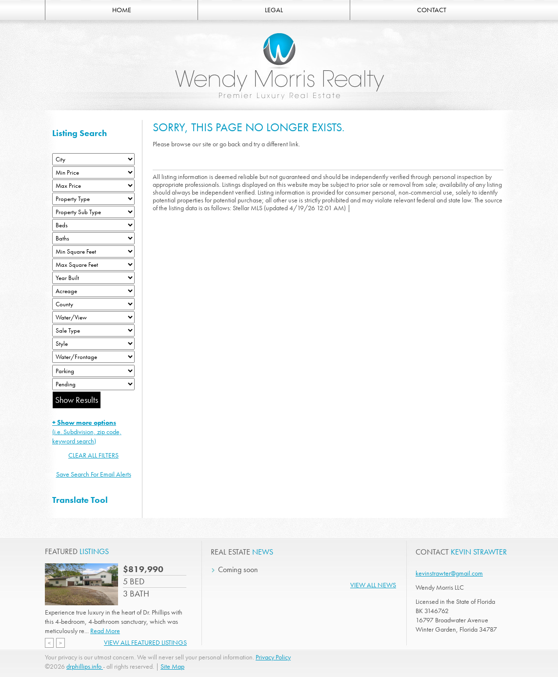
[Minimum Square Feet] (93, 251)
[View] (93, 317)
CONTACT (431, 9)
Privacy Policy (273, 657)
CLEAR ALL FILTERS (93, 455)
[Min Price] (93, 172)
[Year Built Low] (93, 278)
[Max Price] (93, 185)
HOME (121, 9)
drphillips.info (84, 666)
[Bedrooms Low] (93, 225)
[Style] (93, 344)
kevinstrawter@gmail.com (449, 573)
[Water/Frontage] (93, 357)
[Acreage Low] (93, 291)
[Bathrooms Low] (93, 238)
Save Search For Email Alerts (93, 474)
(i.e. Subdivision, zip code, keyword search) (86, 431)
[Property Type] (93, 199)
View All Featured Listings (145, 642)
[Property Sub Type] (93, 212)
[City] (93, 159)
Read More (105, 630)
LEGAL (274, 9)
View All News (373, 584)
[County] (93, 304)
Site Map (172, 666)
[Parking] (93, 371)
